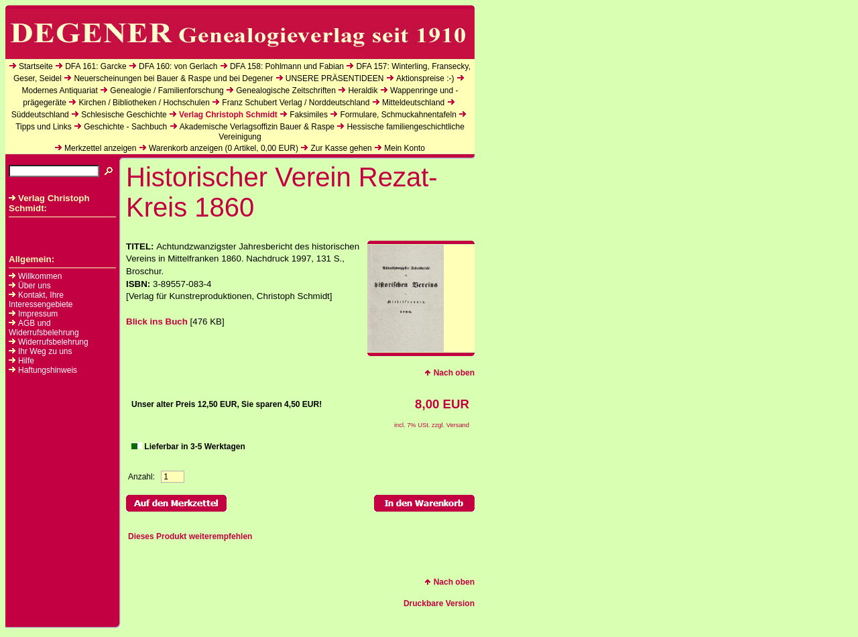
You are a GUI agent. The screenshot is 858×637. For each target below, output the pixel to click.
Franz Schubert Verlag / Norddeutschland (295, 102)
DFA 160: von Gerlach (178, 66)
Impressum (38, 313)
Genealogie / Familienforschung (166, 90)
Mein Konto (404, 148)
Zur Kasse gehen (340, 148)
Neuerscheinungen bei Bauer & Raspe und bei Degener (173, 78)
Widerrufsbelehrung (53, 342)
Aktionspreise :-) (425, 78)
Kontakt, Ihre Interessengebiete (40, 299)
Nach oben (449, 373)
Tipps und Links (43, 126)
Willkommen (40, 276)
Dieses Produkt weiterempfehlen (190, 536)
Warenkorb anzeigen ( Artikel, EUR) (223, 148)
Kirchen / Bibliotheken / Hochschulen (143, 102)
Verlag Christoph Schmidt (228, 114)
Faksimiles (309, 114)
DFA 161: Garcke (95, 66)
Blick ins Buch (157, 321)
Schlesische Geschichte (123, 114)
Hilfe (26, 360)
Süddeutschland (40, 114)
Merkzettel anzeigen (100, 148)
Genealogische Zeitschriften (286, 90)
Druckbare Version (439, 603)
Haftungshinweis (47, 370)
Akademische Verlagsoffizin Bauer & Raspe (257, 126)
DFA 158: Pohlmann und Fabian (287, 66)
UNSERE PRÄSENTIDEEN (335, 78)
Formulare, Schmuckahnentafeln (398, 114)
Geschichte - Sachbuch (125, 126)
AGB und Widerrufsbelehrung (44, 327)
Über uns (34, 285)
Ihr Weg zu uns (45, 351)
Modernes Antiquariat (59, 90)
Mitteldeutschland (413, 102)
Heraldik (362, 90)
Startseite (36, 66)
